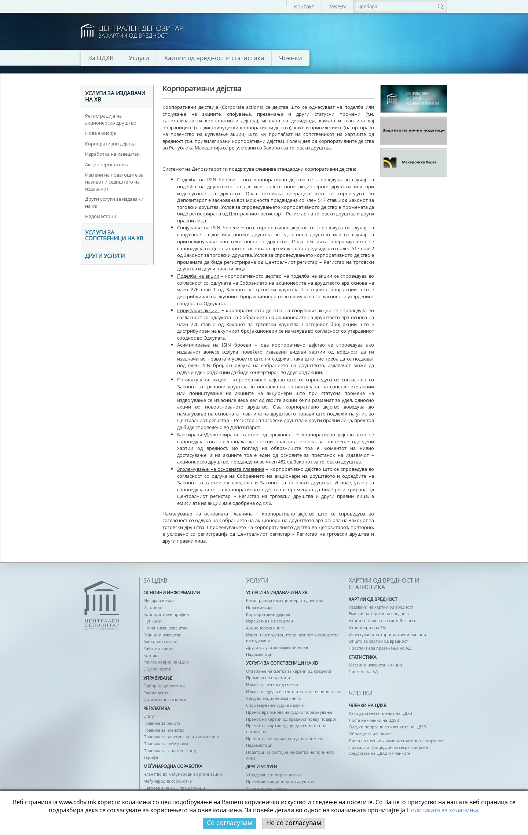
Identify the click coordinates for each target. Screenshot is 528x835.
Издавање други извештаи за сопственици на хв (293, 691)
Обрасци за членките (370, 733)
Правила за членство (163, 730)
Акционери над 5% (367, 627)
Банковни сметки (160, 641)
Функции (152, 621)
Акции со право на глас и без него (383, 620)
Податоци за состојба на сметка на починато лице (290, 755)
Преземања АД (363, 671)
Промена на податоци (268, 677)
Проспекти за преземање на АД (380, 648)
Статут (149, 716)
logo (132, 31)
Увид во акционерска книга (273, 698)
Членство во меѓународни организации (182, 774)
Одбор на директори (164, 685)
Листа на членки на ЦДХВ (374, 720)
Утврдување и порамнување (274, 774)
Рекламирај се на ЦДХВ (166, 662)
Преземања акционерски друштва (280, 781)
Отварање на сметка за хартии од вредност (288, 671)
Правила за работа (161, 723)
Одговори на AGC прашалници (174, 788)
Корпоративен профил (166, 614)
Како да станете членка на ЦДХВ (380, 713)
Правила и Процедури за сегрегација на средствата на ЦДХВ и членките (388, 750)
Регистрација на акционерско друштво (110, 119)
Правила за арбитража (165, 743)
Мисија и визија (159, 600)
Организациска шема (164, 699)
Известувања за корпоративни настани (387, 634)
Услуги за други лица (266, 788)
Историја (152, 607)
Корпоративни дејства (110, 143)
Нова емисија (100, 133)
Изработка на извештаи (112, 154)
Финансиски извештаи (165, 628)
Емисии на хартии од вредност (379, 613)
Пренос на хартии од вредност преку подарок (291, 719)
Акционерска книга (107, 164)
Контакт (304, 6)
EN (342, 6)
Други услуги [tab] (105, 256)
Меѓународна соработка (167, 781)
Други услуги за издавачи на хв (114, 202)
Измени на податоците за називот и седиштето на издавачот (114, 181)
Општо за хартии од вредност (378, 641)
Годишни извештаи (162, 635)
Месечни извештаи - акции (375, 665)
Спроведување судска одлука (275, 705)
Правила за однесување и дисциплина (181, 736)
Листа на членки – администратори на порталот (396, 740)
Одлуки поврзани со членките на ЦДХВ (387, 726)
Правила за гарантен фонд (169, 750)
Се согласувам (229, 822)
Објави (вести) (157, 669)
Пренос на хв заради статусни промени (285, 738)
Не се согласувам (293, 822)
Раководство (155, 692)
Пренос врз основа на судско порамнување (289, 712)
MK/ (334, 6)
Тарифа (150, 757)
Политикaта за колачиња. (443, 810)
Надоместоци (100, 216)
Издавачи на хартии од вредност (381, 607)
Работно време (158, 648)
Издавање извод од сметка (272, 684)
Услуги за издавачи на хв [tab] (115, 96)
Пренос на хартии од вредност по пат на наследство (286, 728)
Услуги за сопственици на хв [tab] (114, 235)
